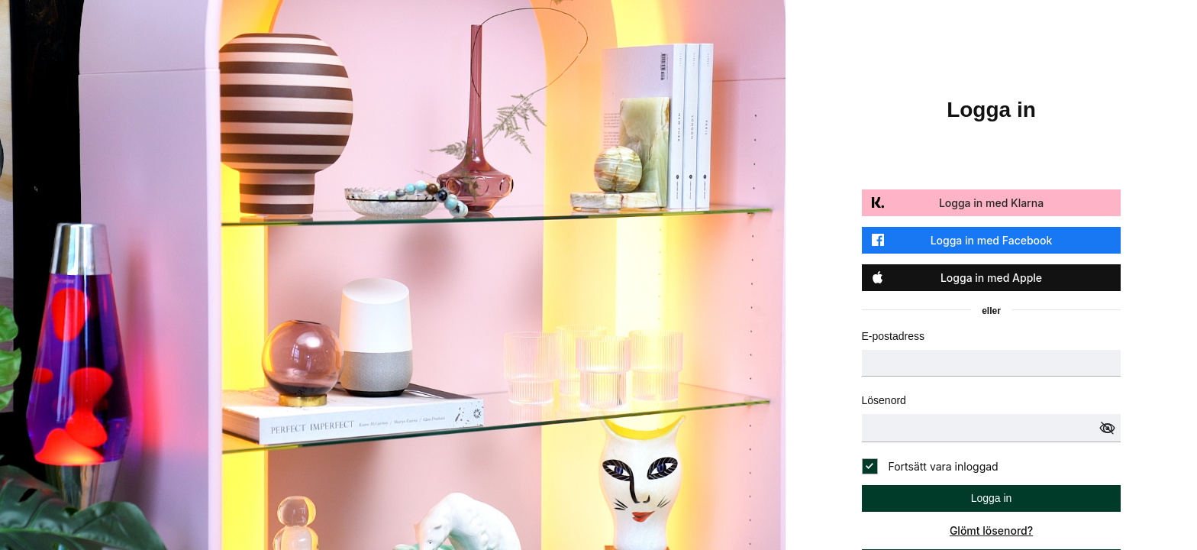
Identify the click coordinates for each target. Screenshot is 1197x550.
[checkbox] (930, 466)
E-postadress (893, 336)
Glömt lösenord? (991, 530)
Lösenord (884, 400)
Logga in (991, 498)
